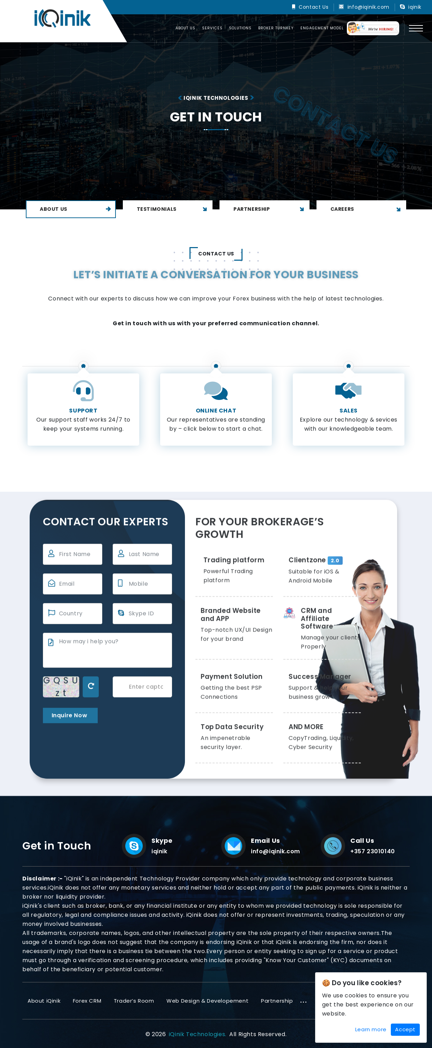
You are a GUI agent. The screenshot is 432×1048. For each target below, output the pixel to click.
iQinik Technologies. (197, 1034)
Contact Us (313, 6)
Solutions (240, 28)
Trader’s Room (134, 1000)
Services (212, 28)
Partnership (269, 209)
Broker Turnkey (276, 28)
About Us (76, 209)
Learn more (371, 1029)
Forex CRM (87, 1000)
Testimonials (173, 209)
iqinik (415, 6)
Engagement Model (322, 28)
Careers (366, 209)
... (303, 1000)
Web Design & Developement (207, 1000)
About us (185, 28)
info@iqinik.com (368, 6)
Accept (405, 1029)
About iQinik (44, 1000)
